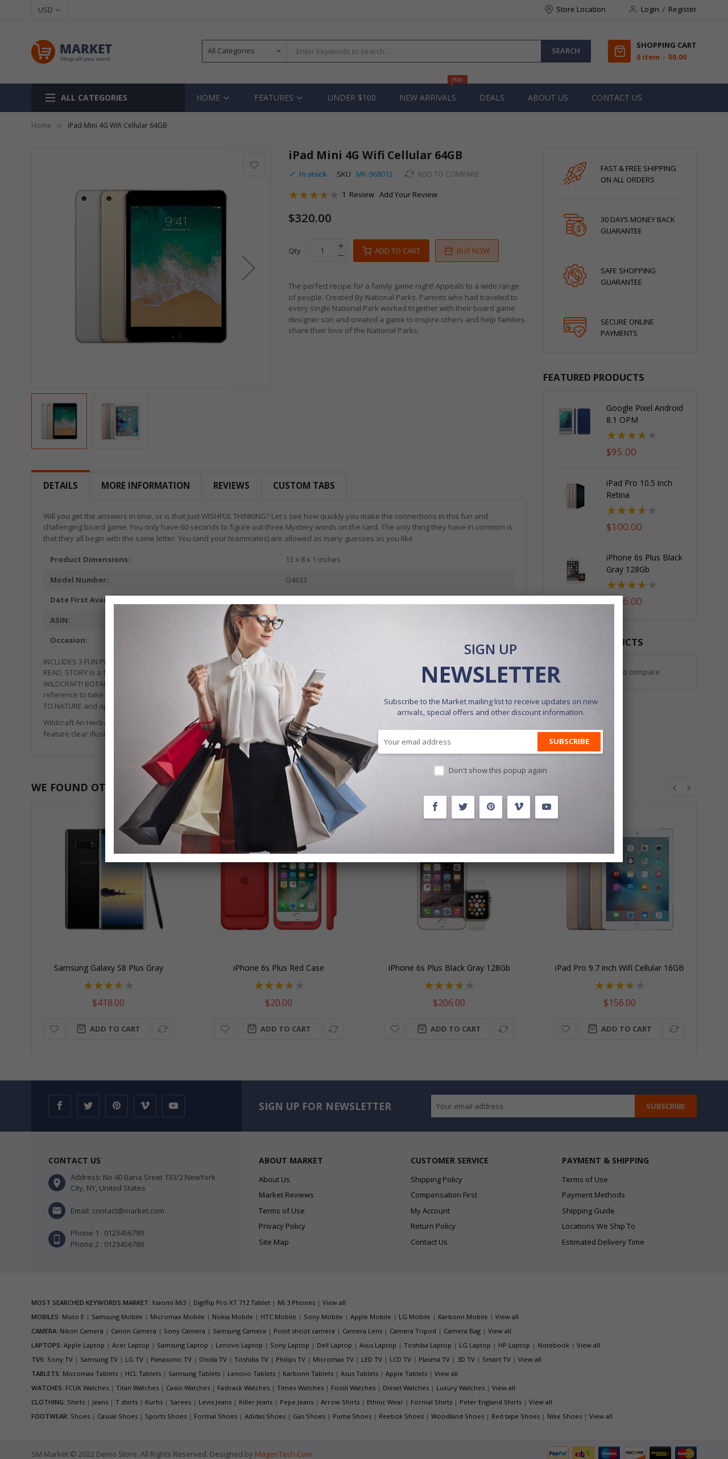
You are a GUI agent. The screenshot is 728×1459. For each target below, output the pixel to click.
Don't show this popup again (498, 770)
